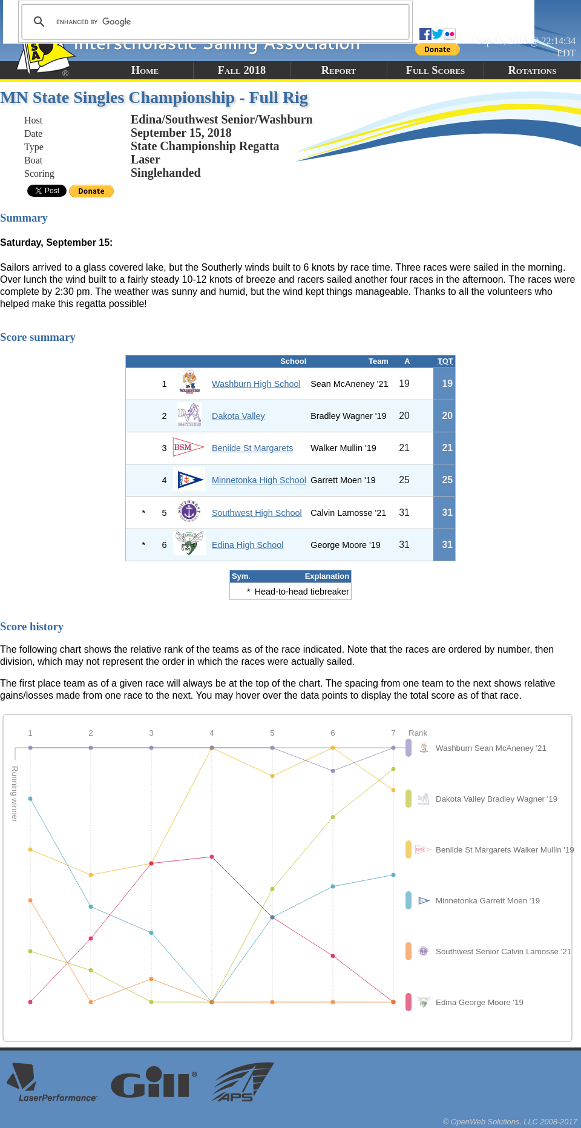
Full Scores (435, 70)
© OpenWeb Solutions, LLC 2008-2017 (510, 1121)
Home (145, 70)
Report (338, 70)
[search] (213, 22)
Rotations (532, 70)
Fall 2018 (242, 70)
